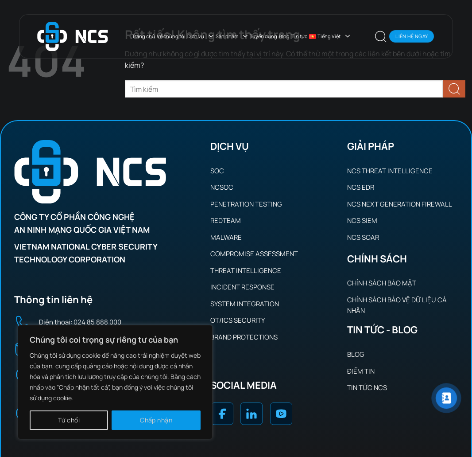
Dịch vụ (200, 36)
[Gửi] (454, 89)
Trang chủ (143, 36)
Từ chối (69, 420)
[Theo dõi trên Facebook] (222, 415)
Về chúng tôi (171, 36)
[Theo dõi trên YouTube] (281, 415)
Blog (284, 36)
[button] (380, 36)
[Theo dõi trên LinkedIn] (251, 415)
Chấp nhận (156, 420)
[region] (115, 382)
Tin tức (299, 36)
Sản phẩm (232, 36)
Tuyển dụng (263, 36)
